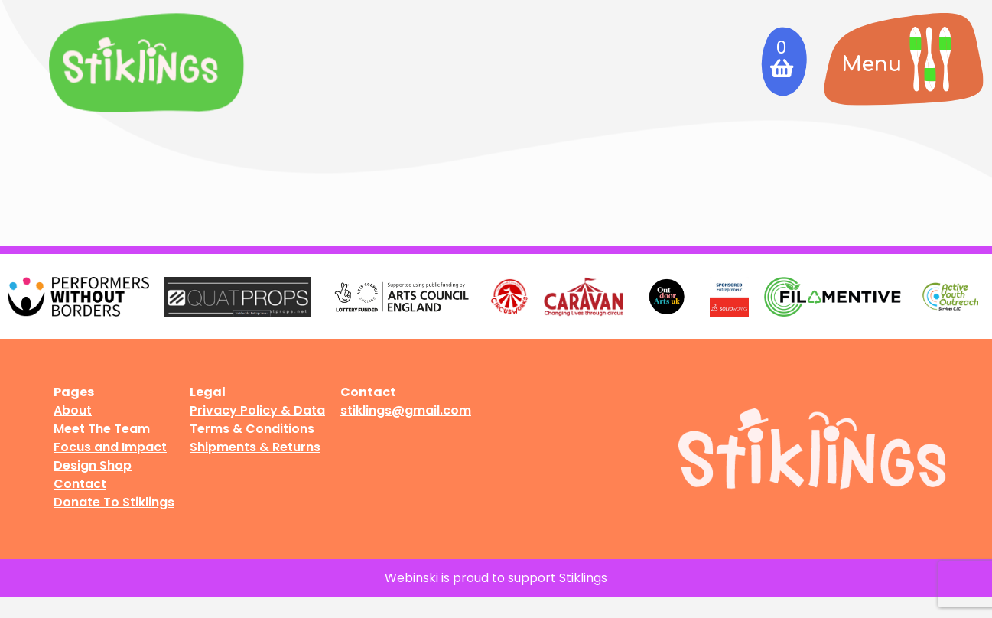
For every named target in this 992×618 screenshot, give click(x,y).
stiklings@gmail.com (405, 410)
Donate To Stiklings (114, 502)
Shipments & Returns (255, 447)
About (73, 410)
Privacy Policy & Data (257, 410)
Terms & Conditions (252, 428)
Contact (80, 484)
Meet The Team (102, 428)
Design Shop (93, 465)
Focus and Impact (110, 447)
